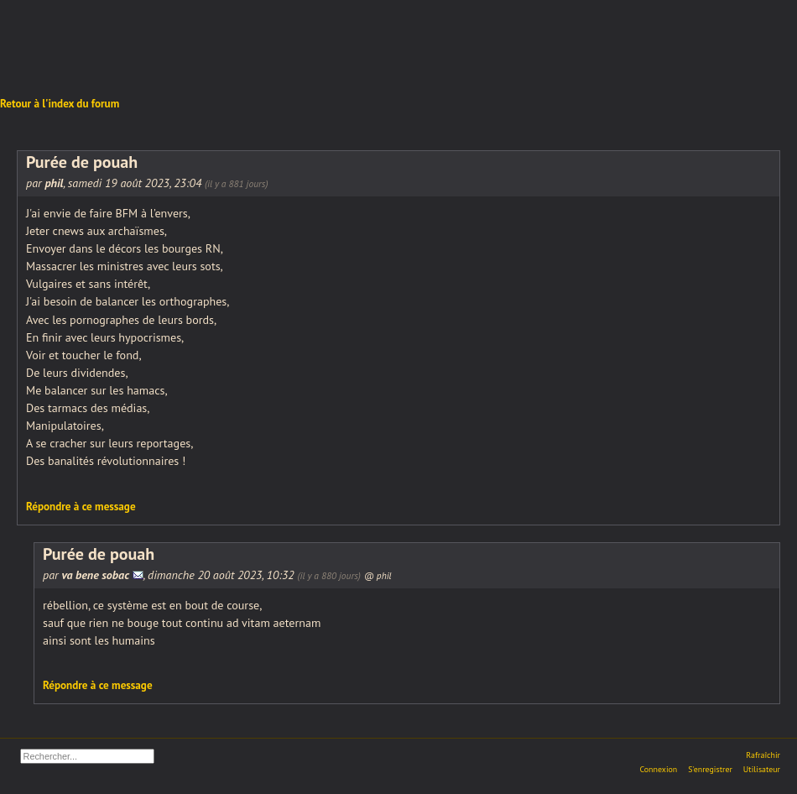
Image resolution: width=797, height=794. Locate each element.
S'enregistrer (710, 769)
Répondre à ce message (81, 506)
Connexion (658, 769)
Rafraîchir (763, 755)
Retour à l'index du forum (59, 104)
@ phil (378, 575)
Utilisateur (761, 769)
